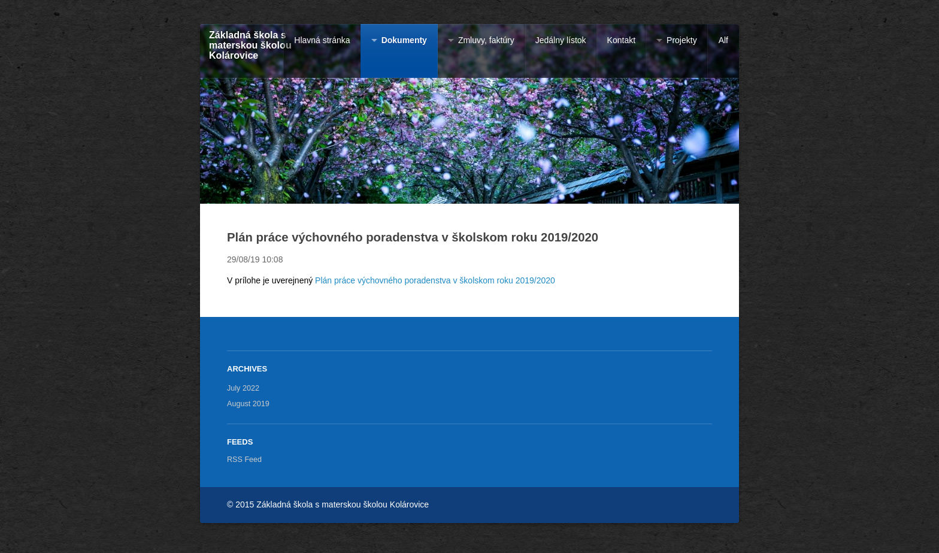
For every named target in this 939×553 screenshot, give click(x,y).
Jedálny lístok (560, 40)
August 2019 (248, 404)
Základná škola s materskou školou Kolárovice (250, 45)
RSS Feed (244, 459)
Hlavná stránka (322, 40)
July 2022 (243, 388)
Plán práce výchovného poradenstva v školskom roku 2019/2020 (435, 280)
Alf (723, 40)
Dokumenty (404, 40)
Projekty (682, 40)
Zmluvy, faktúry (486, 40)
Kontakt (621, 40)
